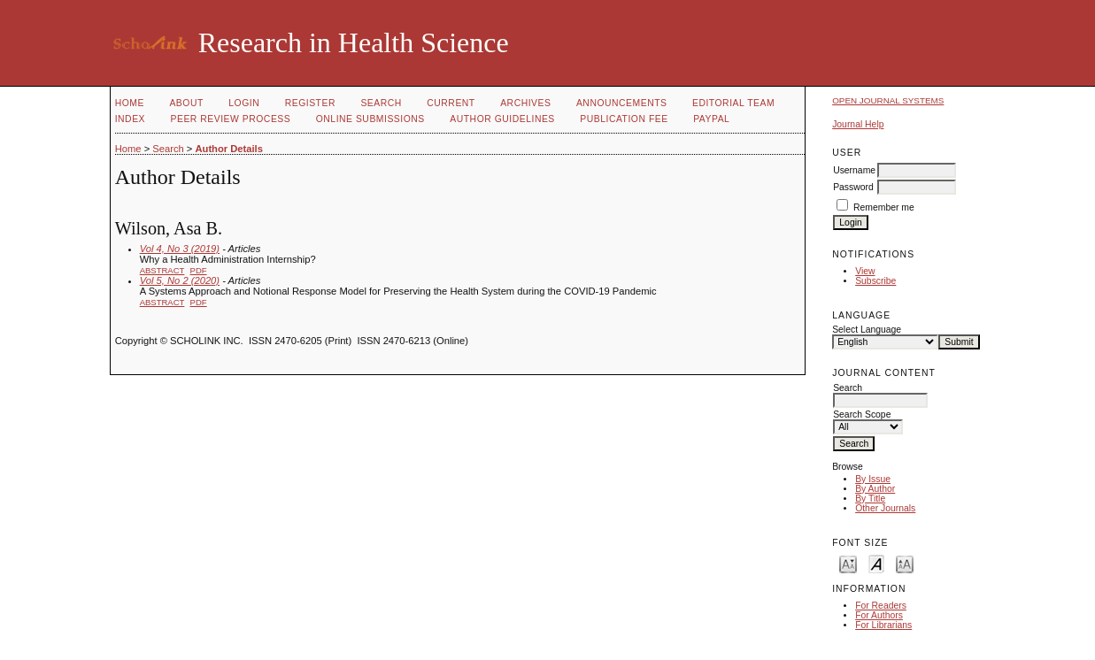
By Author (875, 489)
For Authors (879, 615)
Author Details (228, 148)
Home (129, 103)
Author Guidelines (502, 119)
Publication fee (623, 119)
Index (130, 119)
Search (380, 103)
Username (854, 170)
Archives (525, 103)
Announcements (621, 103)
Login (243, 103)
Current (450, 103)
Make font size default (876, 563)
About (186, 103)
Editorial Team (733, 103)
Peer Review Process (231, 119)
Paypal (711, 119)
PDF (198, 270)
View (865, 271)
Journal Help (857, 124)
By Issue (873, 479)
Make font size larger (905, 563)
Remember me (883, 207)
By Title (870, 498)
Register (310, 103)
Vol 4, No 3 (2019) (180, 248)
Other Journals (885, 508)
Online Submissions (370, 119)
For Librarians (883, 625)
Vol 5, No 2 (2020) (180, 280)
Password (853, 187)
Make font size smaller (848, 563)
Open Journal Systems (888, 100)
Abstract (162, 270)
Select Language (866, 329)
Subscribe (875, 281)
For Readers (880, 605)
